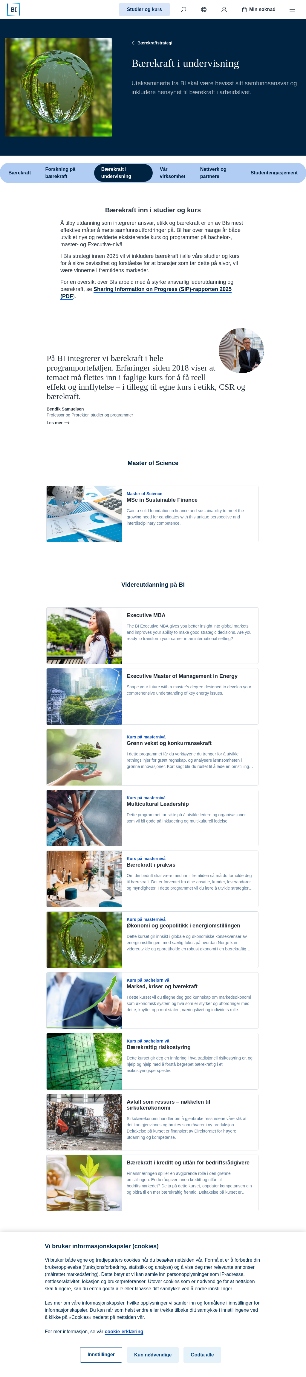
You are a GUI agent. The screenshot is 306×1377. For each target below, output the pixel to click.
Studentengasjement (274, 172)
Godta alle (202, 1360)
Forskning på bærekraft (60, 173)
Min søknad (258, 9)
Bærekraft (19, 172)
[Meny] (292, 9)
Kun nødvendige (153, 1360)
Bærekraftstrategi (151, 43)
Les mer (58, 423)
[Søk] (183, 9)
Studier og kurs (144, 9)
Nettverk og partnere (213, 173)
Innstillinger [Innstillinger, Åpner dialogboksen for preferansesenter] (101, 1360)
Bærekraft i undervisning (116, 173)
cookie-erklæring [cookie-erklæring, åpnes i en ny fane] (124, 1337)
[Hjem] (13, 9)
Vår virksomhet (172, 173)
